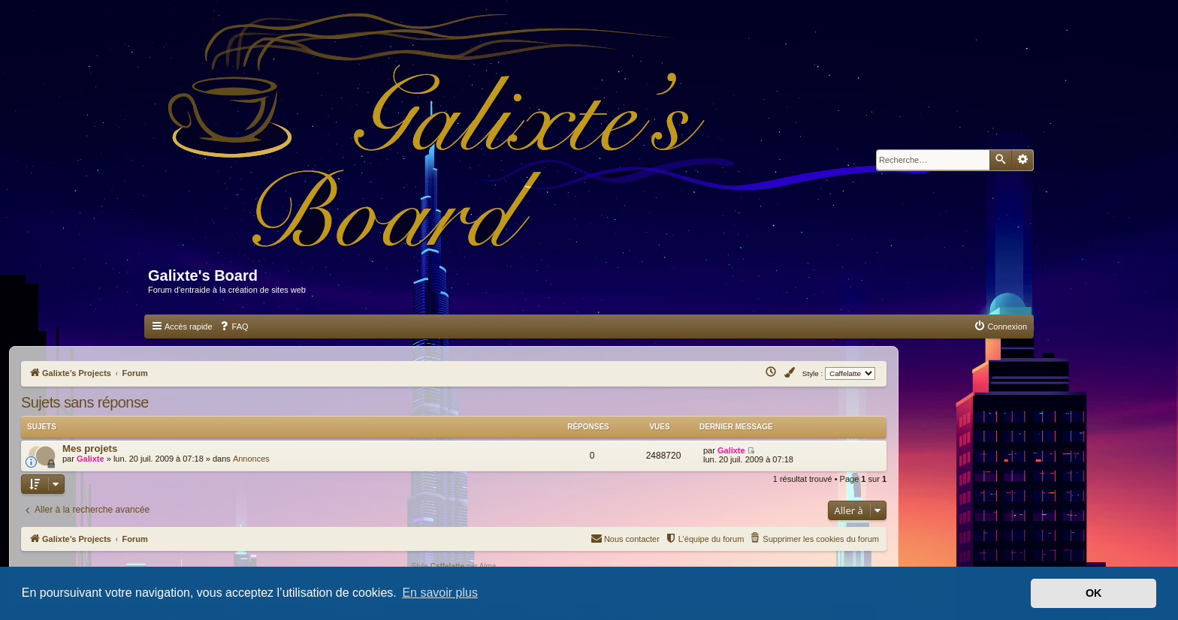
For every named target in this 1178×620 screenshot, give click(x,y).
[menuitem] (234, 327)
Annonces (251, 458)
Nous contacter (625, 537)
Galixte (90, 458)
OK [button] (1094, 593)
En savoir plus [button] (440, 592)
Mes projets (89, 448)
